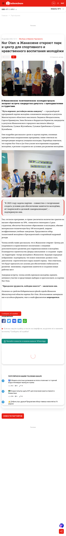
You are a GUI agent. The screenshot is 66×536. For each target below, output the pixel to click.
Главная (5, 15)
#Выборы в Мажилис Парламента (31, 39)
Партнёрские (15, 15)
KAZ (62, 3)
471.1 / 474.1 (9, 9)
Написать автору (56, 57)
